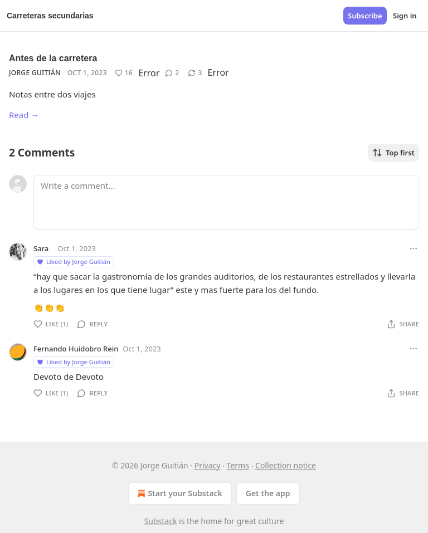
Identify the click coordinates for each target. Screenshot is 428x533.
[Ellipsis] (413, 248)
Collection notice (285, 465)
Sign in (405, 16)
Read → (24, 114)
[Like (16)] (123, 73)
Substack (160, 521)
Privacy (207, 465)
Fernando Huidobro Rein (75, 349)
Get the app (268, 493)
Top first (393, 153)
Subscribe (365, 16)
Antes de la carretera (53, 58)
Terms (238, 465)
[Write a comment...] (226, 202)
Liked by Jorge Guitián (73, 261)
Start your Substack (178, 493)
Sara (40, 248)
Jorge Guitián (35, 72)
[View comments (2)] (172, 73)
